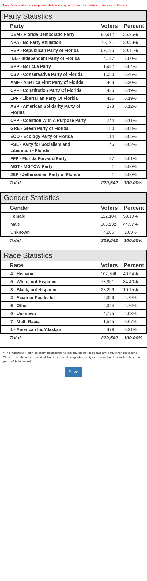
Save (73, 371)
